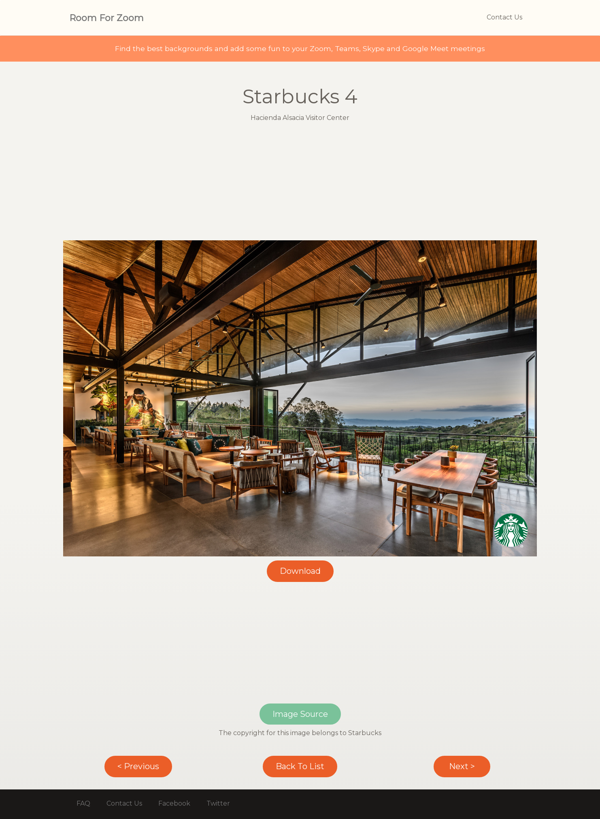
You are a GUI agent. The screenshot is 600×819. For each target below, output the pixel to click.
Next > (462, 766)
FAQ (83, 803)
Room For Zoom (106, 18)
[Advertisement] (300, 183)
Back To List (300, 766)
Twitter (218, 803)
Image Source (300, 714)
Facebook (174, 803)
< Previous (138, 766)
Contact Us (504, 17)
